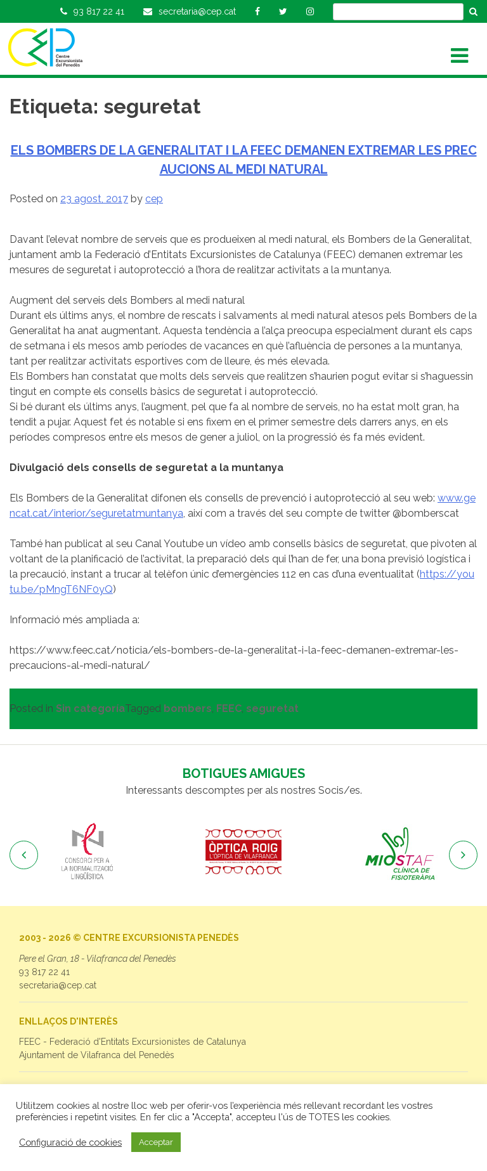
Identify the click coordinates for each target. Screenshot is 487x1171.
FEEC (229, 708)
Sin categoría (90, 708)
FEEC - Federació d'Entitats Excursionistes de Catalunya (132, 1042)
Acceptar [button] (156, 1142)
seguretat (272, 708)
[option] (88, 852)
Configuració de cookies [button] (70, 1142)
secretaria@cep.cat (57, 985)
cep (154, 199)
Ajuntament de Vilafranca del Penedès (96, 1055)
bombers (188, 708)
